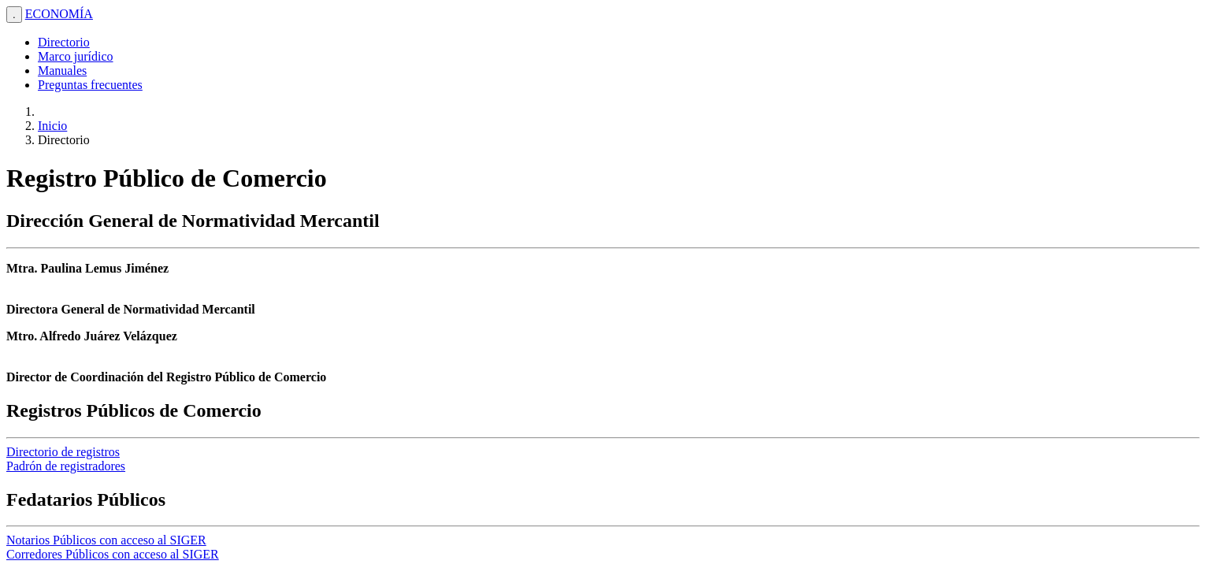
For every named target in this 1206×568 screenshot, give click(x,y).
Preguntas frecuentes (90, 84)
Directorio (64, 42)
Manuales (62, 70)
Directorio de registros (63, 451)
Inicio (52, 125)
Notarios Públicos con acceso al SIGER (106, 540)
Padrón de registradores (65, 466)
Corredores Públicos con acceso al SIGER (112, 554)
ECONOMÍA (59, 13)
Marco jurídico (75, 56)
